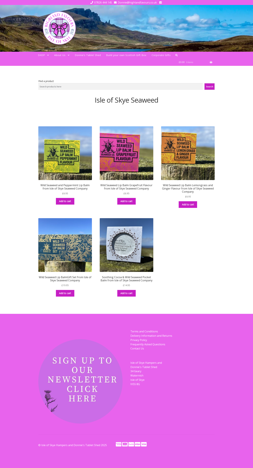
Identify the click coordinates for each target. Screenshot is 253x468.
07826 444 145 (100, 2)
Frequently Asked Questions (147, 344)
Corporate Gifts (161, 55)
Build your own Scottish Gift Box (126, 55)
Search (209, 86)
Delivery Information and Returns (151, 336)
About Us (60, 55)
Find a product (46, 81)
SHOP (41, 55)
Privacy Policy (138, 340)
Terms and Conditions (144, 331)
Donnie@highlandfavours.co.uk (135, 2)
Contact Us (137, 348)
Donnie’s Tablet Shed (88, 55)
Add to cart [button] (65, 201)
